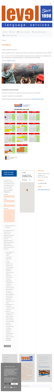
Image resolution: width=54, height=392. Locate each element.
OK (29, 179)
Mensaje (6, 208)
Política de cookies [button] (9, 379)
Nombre (6, 194)
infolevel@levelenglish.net (44, 189)
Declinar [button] (7, 383)
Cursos (12, 32)
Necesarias (7, 387)
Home (5, 32)
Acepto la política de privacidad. (9, 226)
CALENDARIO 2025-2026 (37, 99)
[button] (27, 190)
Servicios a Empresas (23, 32)
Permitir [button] (14, 383)
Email (5, 199)
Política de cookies (24, 386)
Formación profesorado (10, 35)
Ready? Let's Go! (11, 60)
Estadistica (14, 387)
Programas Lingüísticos (39, 32)
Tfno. (5, 203)
